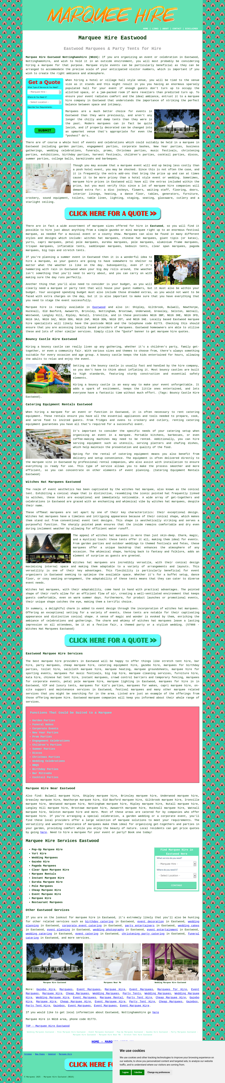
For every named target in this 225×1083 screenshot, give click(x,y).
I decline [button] (138, 1072)
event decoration (150, 921)
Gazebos (192, 1001)
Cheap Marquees (77, 993)
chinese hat (131, 238)
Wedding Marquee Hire (52, 997)
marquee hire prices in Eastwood (98, 181)
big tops (48, 250)
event (113, 88)
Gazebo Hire (45, 989)
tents (133, 578)
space (84, 92)
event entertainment (162, 929)
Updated (51, 1054)
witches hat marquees (112, 535)
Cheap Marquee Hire (171, 997)
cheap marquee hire (79, 665)
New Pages (40, 1054)
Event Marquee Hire (110, 1001)
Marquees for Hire (172, 989)
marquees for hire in (176, 681)
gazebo (114, 230)
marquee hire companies (172, 185)
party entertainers (139, 925)
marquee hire (52, 661)
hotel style (141, 177)
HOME (145, 29)
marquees (125, 327)
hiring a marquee (39, 65)
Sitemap (28, 1054)
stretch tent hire (176, 661)
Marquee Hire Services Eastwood (62, 841)
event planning (58, 929)
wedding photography (108, 929)
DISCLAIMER (191, 29)
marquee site (42, 462)
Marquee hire (36, 307)
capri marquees (49, 242)
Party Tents (132, 993)
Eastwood (156, 225)
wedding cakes (188, 925)
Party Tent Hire (139, 997)
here (43, 832)
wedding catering (39, 933)
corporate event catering (82, 925)
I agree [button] (125, 1072)
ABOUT (165, 29)
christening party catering (143, 933)
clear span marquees (168, 246)
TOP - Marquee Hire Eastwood (48, 1025)
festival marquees (129, 689)
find (38, 795)
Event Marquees (88, 989)
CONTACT (177, 29)
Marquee (92, 65)
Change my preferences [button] (158, 1072)
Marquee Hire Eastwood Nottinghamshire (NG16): (63, 57)
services (62, 921)
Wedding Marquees (106, 993)
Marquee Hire (115, 989)
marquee (126, 165)
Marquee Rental (111, 997)
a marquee (123, 435)
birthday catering (99, 921)
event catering (86, 933)
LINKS (155, 29)
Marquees (130, 234)
